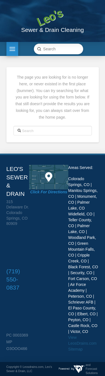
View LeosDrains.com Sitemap (82, 343)
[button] (12, 49)
